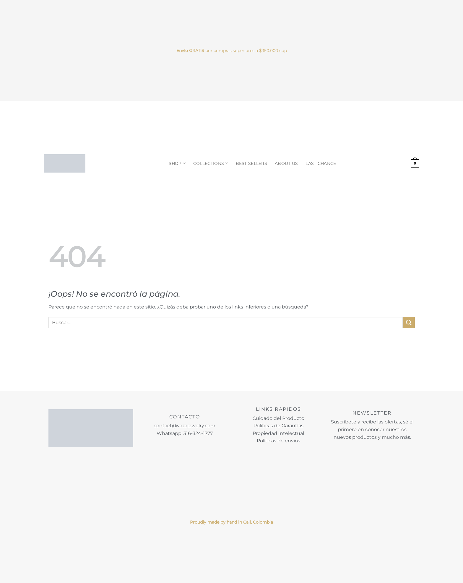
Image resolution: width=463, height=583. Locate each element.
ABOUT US (286, 163)
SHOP (177, 163)
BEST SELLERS (251, 163)
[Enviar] (409, 322)
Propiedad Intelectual (278, 433)
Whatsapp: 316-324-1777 (185, 433)
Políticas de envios (278, 441)
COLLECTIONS (210, 163)
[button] (415, 163)
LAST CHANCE (321, 163)
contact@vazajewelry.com (184, 425)
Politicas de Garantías (278, 425)
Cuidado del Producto (278, 418)
